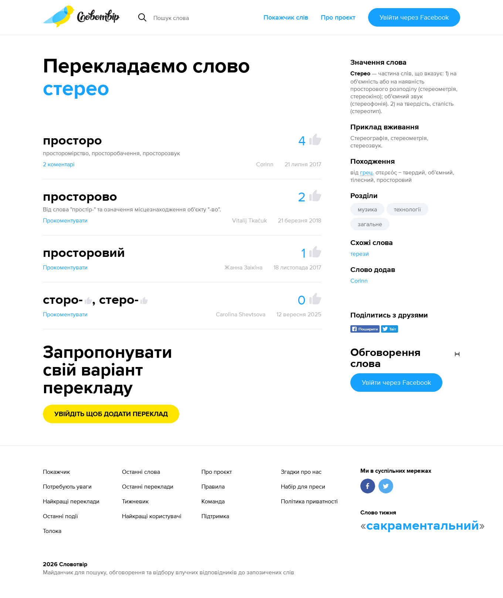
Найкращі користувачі (151, 516)
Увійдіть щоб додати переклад (111, 414)
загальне (370, 224)
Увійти (414, 17)
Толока (52, 530)
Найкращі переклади (71, 501)
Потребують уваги (67, 486)
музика (367, 209)
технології (407, 209)
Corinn (359, 280)
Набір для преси (303, 486)
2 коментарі (59, 164)
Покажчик (56, 471)
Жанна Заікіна (243, 267)
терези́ (359, 253)
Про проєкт (338, 17)
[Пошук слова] (204, 17)
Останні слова (141, 471)
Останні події (60, 516)
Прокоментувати (65, 220)
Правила (213, 486)
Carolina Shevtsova (240, 314)
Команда (213, 501)
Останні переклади (147, 486)
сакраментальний (422, 526)
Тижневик (135, 501)
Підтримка (215, 516)
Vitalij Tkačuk (249, 220)
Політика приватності (309, 501)
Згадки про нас (301, 471)
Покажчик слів (286, 17)
